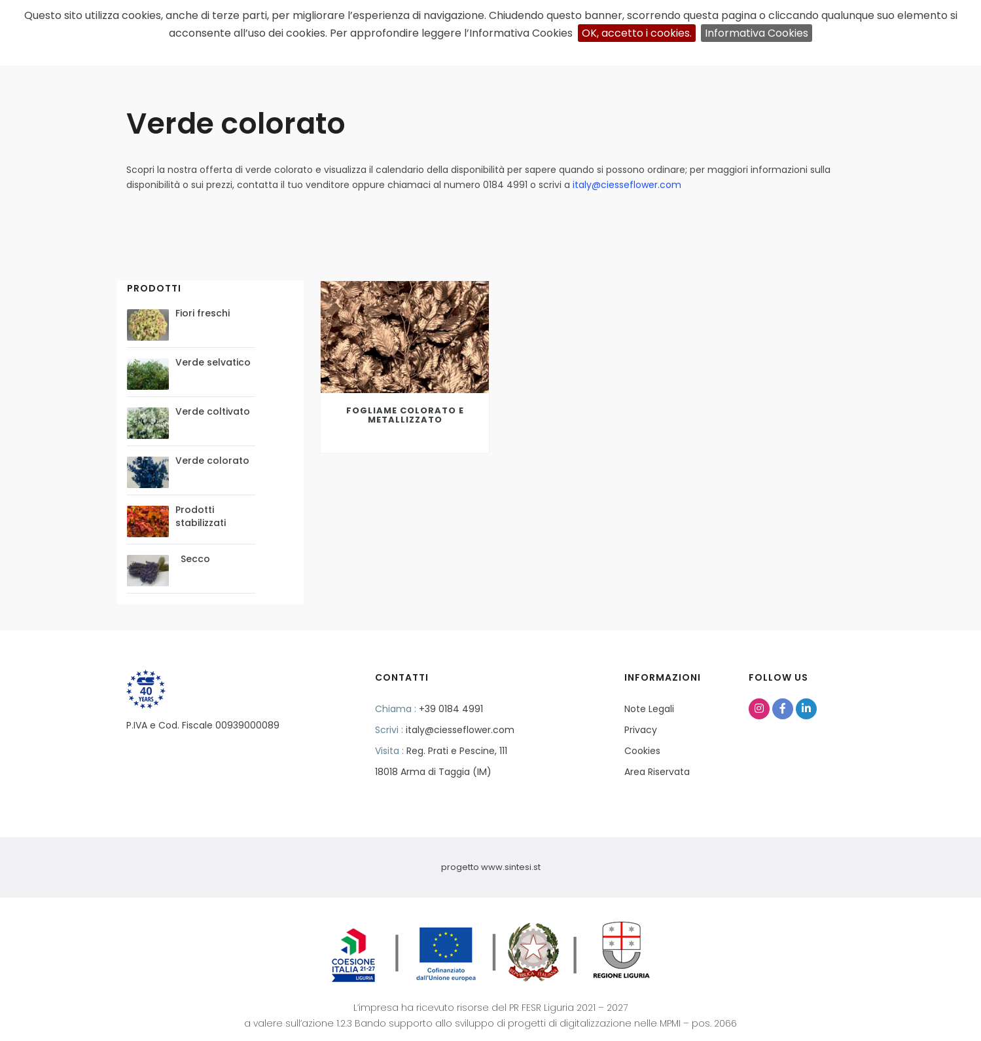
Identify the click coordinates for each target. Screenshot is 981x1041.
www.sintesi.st (511, 867)
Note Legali (649, 708)
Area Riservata (657, 771)
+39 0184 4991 (451, 708)
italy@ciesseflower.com (627, 184)
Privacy (640, 729)
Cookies (642, 750)
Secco (192, 558)
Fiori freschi (202, 313)
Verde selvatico (213, 362)
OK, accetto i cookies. (637, 33)
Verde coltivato (212, 411)
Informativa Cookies (756, 33)
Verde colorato (212, 460)
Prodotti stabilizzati (200, 516)
